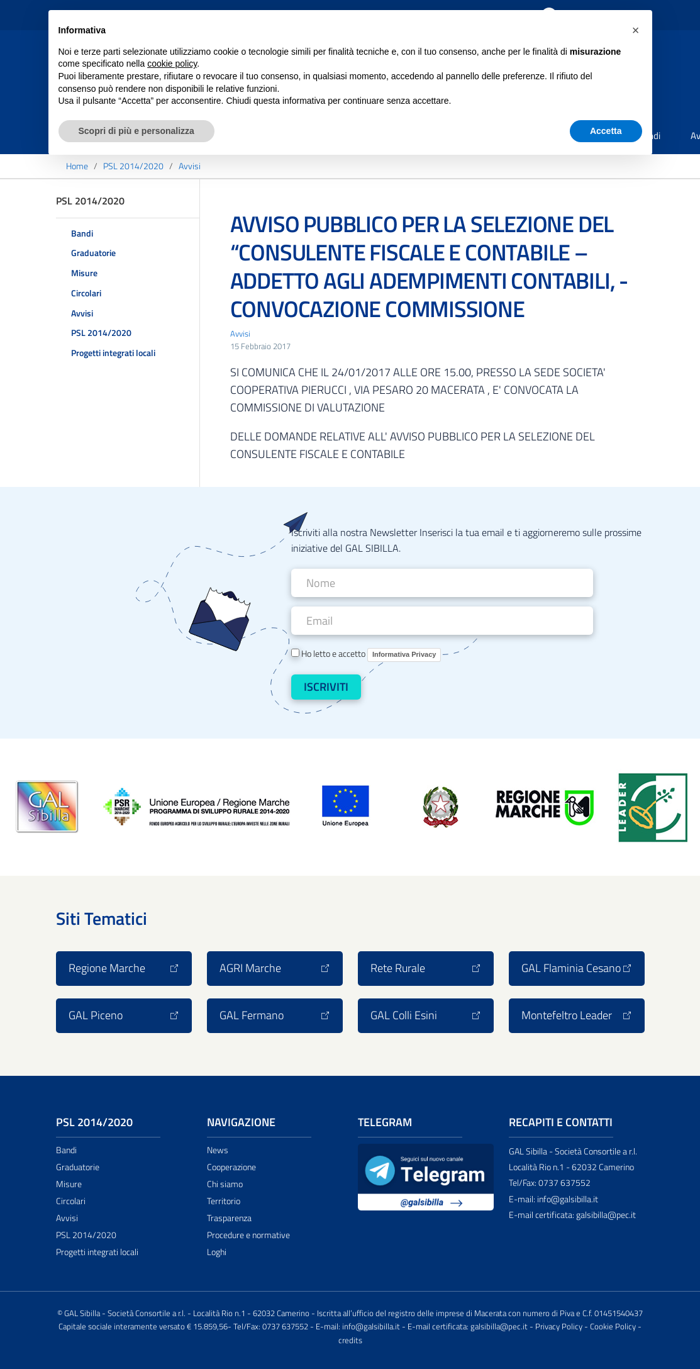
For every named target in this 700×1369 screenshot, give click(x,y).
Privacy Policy (558, 1327)
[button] (636, 30)
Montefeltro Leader (576, 1015)
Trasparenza (229, 1218)
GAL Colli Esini (425, 1015)
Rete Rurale (425, 967)
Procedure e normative (248, 1235)
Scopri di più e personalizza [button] (136, 131)
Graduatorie (93, 252)
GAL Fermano (274, 1015)
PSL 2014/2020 (101, 332)
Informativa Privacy (404, 654)
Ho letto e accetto (366, 654)
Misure (84, 272)
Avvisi (82, 313)
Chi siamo (225, 1184)
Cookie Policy (613, 1327)
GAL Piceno (124, 1015)
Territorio (223, 1201)
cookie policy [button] (172, 64)
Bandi (82, 233)
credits (350, 1340)
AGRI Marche (274, 967)
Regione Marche (124, 967)
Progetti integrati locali (113, 352)
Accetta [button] (606, 131)
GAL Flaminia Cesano (576, 967)
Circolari (86, 292)
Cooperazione (231, 1167)
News (217, 1150)
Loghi (216, 1252)
